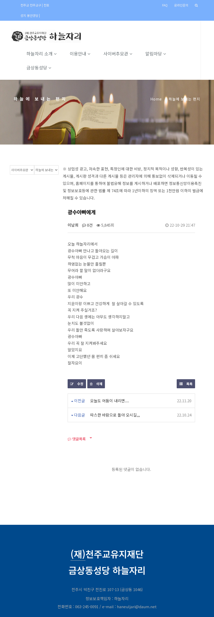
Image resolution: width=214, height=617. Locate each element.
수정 (76, 383)
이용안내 (86, 53)
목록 (185, 383)
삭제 (96, 383)
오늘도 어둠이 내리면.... (109, 400)
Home (156, 99)
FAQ (165, 5)
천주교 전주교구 (31, 5)
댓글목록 (77, 438)
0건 (87, 225)
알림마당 (162, 53)
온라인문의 (181, 5)
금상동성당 (45, 67)
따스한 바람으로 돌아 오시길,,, (115, 415)
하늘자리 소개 (48, 53)
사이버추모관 (124, 53)
